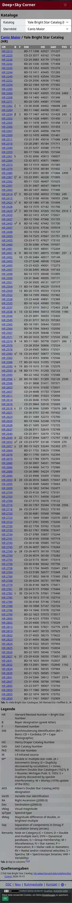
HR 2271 (7, 101)
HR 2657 (7, 446)
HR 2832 (7, 664)
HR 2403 (7, 190)
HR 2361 (7, 156)
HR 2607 (7, 391)
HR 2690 (7, 475)
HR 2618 (7, 408)
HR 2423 (7, 202)
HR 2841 (7, 677)
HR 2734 (7, 534)
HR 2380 (7, 173)
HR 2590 (7, 366)
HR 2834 (7, 669)
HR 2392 (7, 181)
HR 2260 (7, 89)
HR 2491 (7, 253)
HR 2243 (7, 68)
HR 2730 (7, 526)
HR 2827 (7, 656)
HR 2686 (7, 467)
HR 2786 (7, 602)
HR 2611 (7, 395)
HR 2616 (7, 404)
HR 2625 (7, 421)
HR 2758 (7, 568)
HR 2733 (7, 530)
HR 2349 (7, 148)
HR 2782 (7, 593)
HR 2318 (7, 143)
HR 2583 (7, 358)
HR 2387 (7, 177)
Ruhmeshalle (33, 884)
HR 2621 (7, 412)
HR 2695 (7, 484)
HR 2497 (7, 269)
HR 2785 (7, 597)
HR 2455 (7, 240)
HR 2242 (7, 64)
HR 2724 (7, 522)
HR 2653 (7, 442)
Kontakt (51, 884)
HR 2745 (7, 547)
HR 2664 (7, 450)
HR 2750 (7, 555)
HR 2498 (7, 274)
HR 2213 (7, 51)
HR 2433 (7, 215)
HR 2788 (7, 606)
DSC (9, 884)
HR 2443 (7, 223)
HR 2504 (7, 286)
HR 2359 (7, 152)
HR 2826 (7, 652)
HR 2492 (7, 257)
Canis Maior (11, 37)
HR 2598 (7, 383)
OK (5, 898)
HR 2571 (7, 337)
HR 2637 (7, 429)
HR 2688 (7, 471)
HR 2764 (7, 572)
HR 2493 (7, 261)
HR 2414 (7, 194)
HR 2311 (7, 139)
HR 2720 (7, 513)
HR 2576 (7, 345)
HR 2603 (7, 387)
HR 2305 (7, 123)
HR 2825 (7, 648)
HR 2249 (7, 76)
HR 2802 (7, 622)
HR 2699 (7, 488)
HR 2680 (7, 463)
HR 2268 (7, 97)
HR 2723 (7, 518)
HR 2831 (7, 660)
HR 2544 (7, 316)
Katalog (8, 22)
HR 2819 (7, 631)
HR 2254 (7, 85)
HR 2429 (7, 211)
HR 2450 (7, 236)
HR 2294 (7, 114)
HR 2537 (7, 307)
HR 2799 (7, 614)
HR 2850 (7, 686)
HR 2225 (7, 55)
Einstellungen (48, 895)
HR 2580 (7, 353)
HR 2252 (7, 80)
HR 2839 (7, 673)
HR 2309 (7, 135)
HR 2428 (7, 207)
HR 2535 (7, 303)
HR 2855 (7, 694)
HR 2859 (7, 698)
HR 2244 (7, 72)
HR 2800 (7, 618)
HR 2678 (7, 454)
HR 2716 (7, 505)
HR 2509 (7, 291)
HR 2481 (7, 249)
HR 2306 (7, 127)
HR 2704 (7, 492)
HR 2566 (7, 328)
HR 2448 (7, 232)
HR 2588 (7, 362)
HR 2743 (7, 543)
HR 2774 (7, 585)
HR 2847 (7, 681)
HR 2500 (7, 278)
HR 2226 (7, 59)
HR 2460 (7, 244)
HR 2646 (7, 438)
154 (27, 861)
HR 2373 (7, 165)
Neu (18, 884)
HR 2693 (7, 480)
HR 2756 (7, 564)
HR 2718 (7, 509)
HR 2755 (7, 560)
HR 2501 (7, 282)
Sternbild (9, 29)
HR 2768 (7, 580)
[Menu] (65, 5)
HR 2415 (7, 198)
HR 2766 (7, 576)
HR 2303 (7, 118)
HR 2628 (7, 425)
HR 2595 (7, 375)
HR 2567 (7, 333)
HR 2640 (7, 433)
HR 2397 (7, 185)
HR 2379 (7, 169)
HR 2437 (7, 219)
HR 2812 (7, 627)
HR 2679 (7, 459)
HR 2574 (7, 341)
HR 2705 (7, 496)
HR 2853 (7, 690)
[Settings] (63, 885)
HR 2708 (7, 501)
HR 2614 (7, 400)
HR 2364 (7, 160)
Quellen (48, 890)
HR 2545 (7, 320)
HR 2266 (7, 93)
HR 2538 (7, 311)
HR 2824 (7, 644)
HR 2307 (7, 131)
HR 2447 (7, 227)
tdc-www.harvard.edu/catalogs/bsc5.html (37, 875)
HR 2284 (7, 110)
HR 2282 (7, 106)
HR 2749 (7, 551)
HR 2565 (7, 324)
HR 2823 (7, 639)
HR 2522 (7, 295)
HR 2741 (7, 538)
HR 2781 (7, 589)
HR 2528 (7, 299)
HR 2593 (7, 370)
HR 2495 (7, 265)
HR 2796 (7, 610)
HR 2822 (7, 635)
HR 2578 (7, 349)
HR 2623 (7, 417)
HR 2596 (7, 379)
